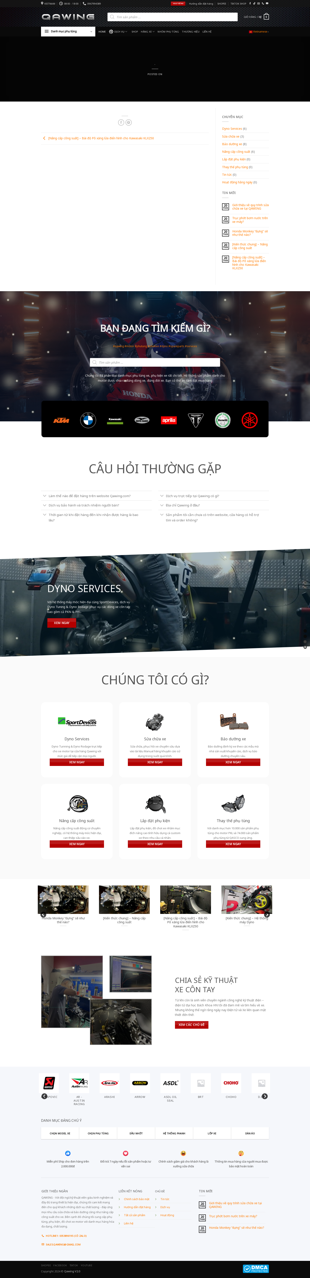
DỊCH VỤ (118, 32)
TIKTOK (74, 1265)
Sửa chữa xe (230, 136)
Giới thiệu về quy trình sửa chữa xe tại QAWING (250, 206)
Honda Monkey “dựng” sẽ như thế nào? (250, 233)
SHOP (135, 31)
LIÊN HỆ (207, 31)
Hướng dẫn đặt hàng (201, 3)
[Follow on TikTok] (254, 3)
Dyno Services (232, 128)
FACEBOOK (60, 1265)
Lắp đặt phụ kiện (234, 159)
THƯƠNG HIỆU (190, 31)
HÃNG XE (148, 32)
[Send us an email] (258, 3)
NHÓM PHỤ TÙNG (168, 31)
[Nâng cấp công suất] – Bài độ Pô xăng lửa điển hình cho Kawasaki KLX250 (97, 138)
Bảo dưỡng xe (232, 144)
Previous (42, 914)
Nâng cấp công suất (236, 151)
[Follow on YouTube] (267, 3)
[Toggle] (44, 496)
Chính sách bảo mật (136, 1199)
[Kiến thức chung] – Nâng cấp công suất (250, 246)
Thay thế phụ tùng (235, 167)
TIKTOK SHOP (238, 3)
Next (266, 914)
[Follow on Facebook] (250, 3)
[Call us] (263, 3)
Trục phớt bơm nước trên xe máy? (250, 219)
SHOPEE (221, 3)
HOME (102, 31)
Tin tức (227, 174)
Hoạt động (167, 1215)
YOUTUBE (86, 1265)
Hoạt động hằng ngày (237, 182)
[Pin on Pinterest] (128, 122)
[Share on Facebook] (121, 122)
